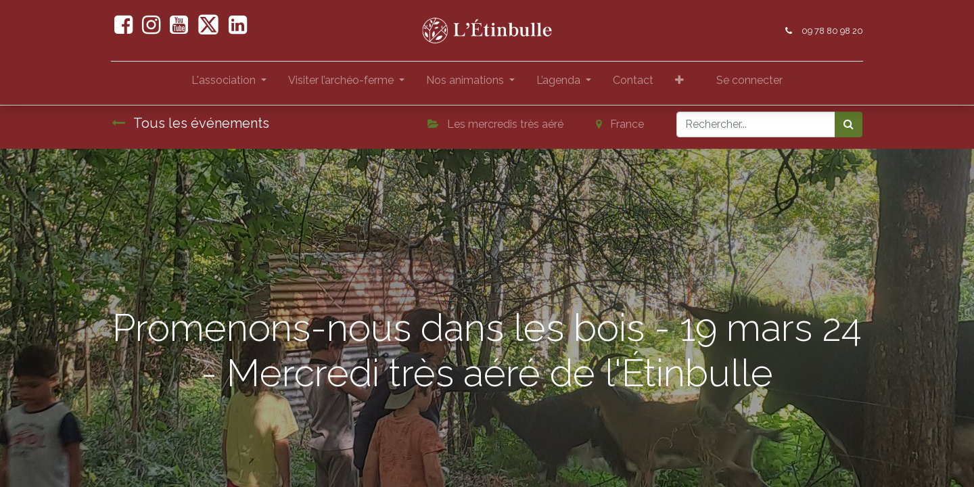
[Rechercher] (848, 124)
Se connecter (749, 80)
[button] (679, 83)
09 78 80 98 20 (831, 31)
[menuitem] (633, 83)
